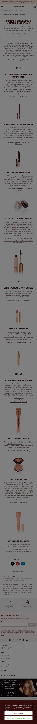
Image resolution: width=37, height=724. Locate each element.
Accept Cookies (18, 713)
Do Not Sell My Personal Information (18, 718)
